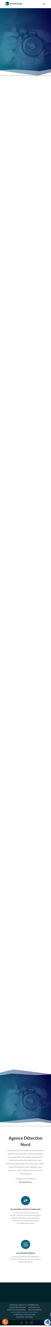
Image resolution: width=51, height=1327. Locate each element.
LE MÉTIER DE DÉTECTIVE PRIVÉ (24, 1315)
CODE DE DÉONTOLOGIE (17, 1307)
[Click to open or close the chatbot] (47, 1322)
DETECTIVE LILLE (34, 1307)
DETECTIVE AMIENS (35, 1310)
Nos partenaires (25, 1182)
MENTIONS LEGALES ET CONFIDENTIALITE (24, 1305)
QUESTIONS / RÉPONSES (24, 1317)
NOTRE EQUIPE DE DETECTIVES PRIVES (24, 1312)
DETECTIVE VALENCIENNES (16, 1310)
